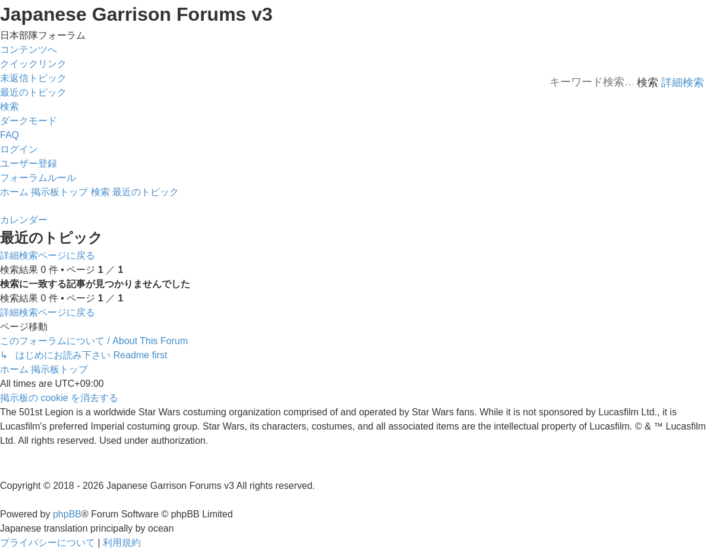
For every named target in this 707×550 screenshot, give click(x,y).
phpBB (67, 514)
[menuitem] (33, 78)
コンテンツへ (28, 49)
